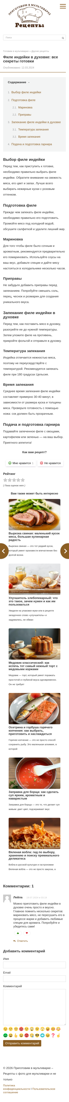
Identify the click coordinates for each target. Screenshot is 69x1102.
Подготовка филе (23, 100)
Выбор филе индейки (26, 92)
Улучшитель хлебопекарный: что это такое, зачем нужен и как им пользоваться (33, 601)
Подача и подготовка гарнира (31, 144)
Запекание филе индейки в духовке (36, 122)
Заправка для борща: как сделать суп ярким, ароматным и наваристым (34, 795)
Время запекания (29, 136)
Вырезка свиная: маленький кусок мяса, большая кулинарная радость (34, 537)
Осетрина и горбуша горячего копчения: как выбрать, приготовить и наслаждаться (31, 731)
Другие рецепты (40, 51)
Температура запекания (33, 129)
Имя (6, 958)
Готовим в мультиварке (16, 51)
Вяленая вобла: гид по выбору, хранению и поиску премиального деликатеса (34, 855)
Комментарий (12, 986)
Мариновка (25, 107)
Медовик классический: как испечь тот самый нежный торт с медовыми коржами (33, 666)
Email (7, 972)
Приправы (24, 114)
